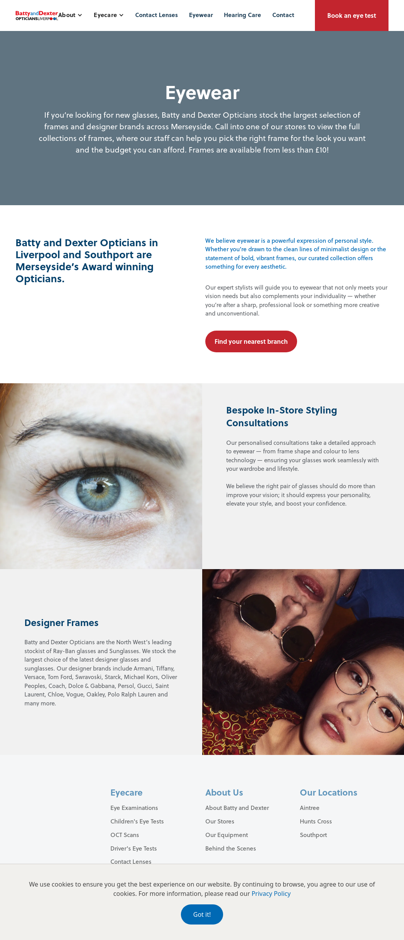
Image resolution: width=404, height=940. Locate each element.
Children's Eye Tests (137, 821)
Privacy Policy (271, 893)
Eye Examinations (134, 807)
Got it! (202, 914)
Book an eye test (351, 15)
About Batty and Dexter (237, 807)
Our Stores (219, 821)
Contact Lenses (156, 14)
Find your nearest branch (251, 341)
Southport (313, 834)
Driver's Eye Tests (133, 848)
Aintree (310, 807)
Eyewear (201, 14)
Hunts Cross (316, 821)
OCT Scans (124, 834)
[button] (70, 14)
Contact (283, 14)
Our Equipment (226, 834)
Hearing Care (242, 14)
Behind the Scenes (230, 848)
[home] (36, 15)
